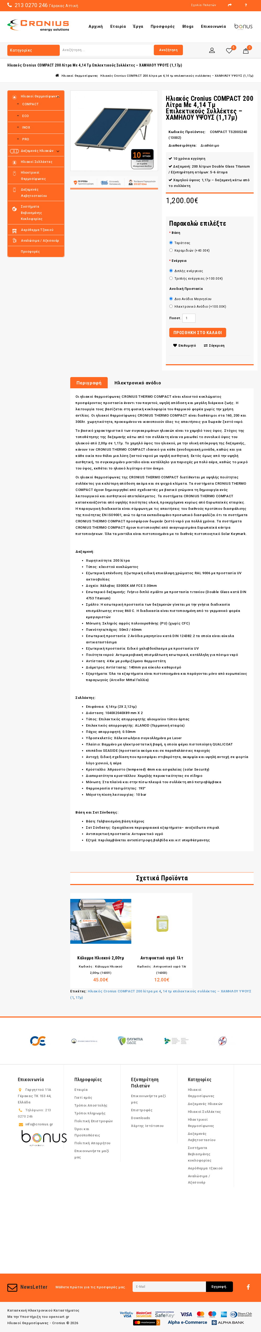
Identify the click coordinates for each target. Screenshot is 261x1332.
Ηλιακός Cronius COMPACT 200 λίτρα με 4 (124, 991)
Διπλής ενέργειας (186, 271)
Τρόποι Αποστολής (91, 1105)
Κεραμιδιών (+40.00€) (189, 250)
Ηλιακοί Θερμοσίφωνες (80, 76)
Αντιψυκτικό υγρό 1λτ (161, 957)
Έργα (138, 26)
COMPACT (30, 104)
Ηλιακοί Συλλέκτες (36, 162)
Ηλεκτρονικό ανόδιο (138, 382)
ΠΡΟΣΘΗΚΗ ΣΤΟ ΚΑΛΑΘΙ (197, 332)
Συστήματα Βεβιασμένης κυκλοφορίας (32, 213)
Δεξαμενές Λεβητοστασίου (34, 193)
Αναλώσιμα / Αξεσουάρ (40, 240)
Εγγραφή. (219, 1287)
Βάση (176, 233)
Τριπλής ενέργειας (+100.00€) (196, 278)
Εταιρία (118, 26)
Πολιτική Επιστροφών (93, 1121)
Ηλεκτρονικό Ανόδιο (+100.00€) (197, 306)
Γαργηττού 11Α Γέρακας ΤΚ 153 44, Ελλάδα (34, 1096)
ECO (25, 116)
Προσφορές (163, 26)
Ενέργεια (179, 261)
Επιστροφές (142, 1110)
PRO (25, 139)
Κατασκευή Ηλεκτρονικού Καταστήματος (43, 1310)
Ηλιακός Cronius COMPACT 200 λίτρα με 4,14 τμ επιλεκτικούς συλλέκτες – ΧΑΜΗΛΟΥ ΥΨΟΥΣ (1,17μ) (177, 76)
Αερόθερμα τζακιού (37, 230)
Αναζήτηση (168, 50)
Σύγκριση (214, 345)
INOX (26, 127)
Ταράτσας (180, 243)
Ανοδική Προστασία (186, 289)
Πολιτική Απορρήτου (92, 1143)
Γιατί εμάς (83, 1097)
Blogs (188, 26)
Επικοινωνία (213, 26)
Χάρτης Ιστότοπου (147, 1126)
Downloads (140, 1118)
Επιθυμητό (184, 345)
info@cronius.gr (39, 1124)
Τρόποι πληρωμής (90, 1113)
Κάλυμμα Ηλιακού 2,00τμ (100, 957)
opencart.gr (59, 1317)
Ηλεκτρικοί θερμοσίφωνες (33, 176)
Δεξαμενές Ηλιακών (37, 151)
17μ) (79, 997)
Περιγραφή (89, 382)
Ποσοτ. (175, 318)
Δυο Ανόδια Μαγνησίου (190, 299)
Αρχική (96, 26)
